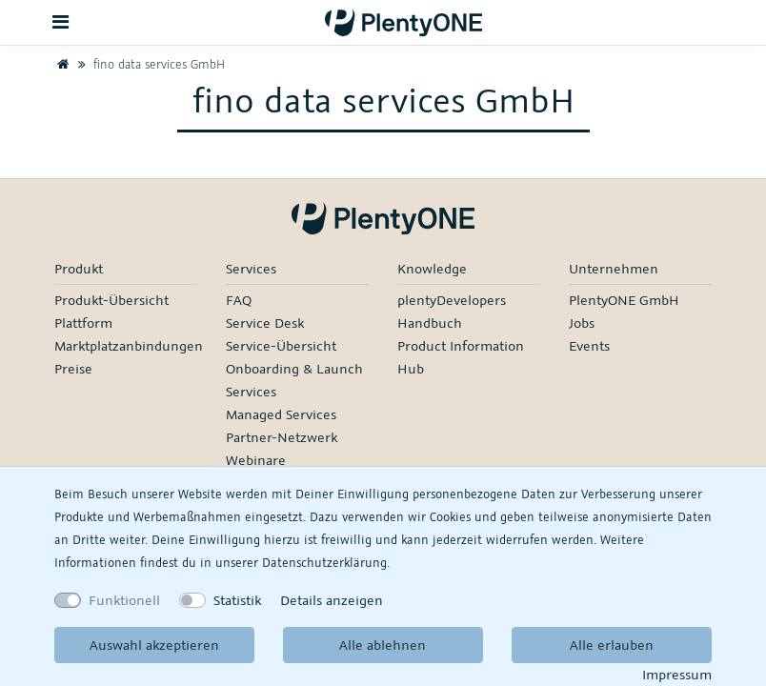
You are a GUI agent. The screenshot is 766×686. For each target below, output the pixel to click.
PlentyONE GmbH (624, 300)
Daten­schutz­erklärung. (326, 562)
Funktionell (124, 600)
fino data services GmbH (149, 63)
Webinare (256, 460)
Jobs (582, 322)
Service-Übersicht (281, 345)
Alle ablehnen (382, 645)
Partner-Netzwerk (281, 437)
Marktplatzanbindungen (128, 345)
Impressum (677, 674)
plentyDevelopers (451, 300)
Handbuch (429, 322)
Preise (73, 368)
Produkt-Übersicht (111, 300)
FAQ (239, 300)
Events (589, 345)
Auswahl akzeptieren (154, 645)
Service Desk (265, 322)
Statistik (237, 600)
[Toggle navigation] (61, 22)
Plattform (83, 322)
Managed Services (281, 414)
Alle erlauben (612, 645)
